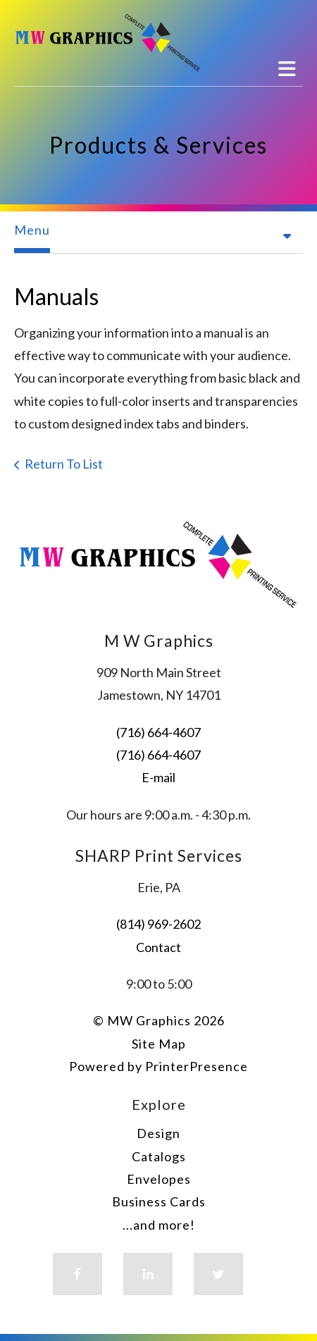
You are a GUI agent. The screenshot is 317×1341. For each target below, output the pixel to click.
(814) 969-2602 (158, 924)
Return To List (64, 463)
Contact (158, 947)
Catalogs (159, 1156)
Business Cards (159, 1201)
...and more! (159, 1224)
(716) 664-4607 (158, 732)
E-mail (158, 777)
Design (158, 1133)
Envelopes (159, 1179)
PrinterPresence (196, 1066)
